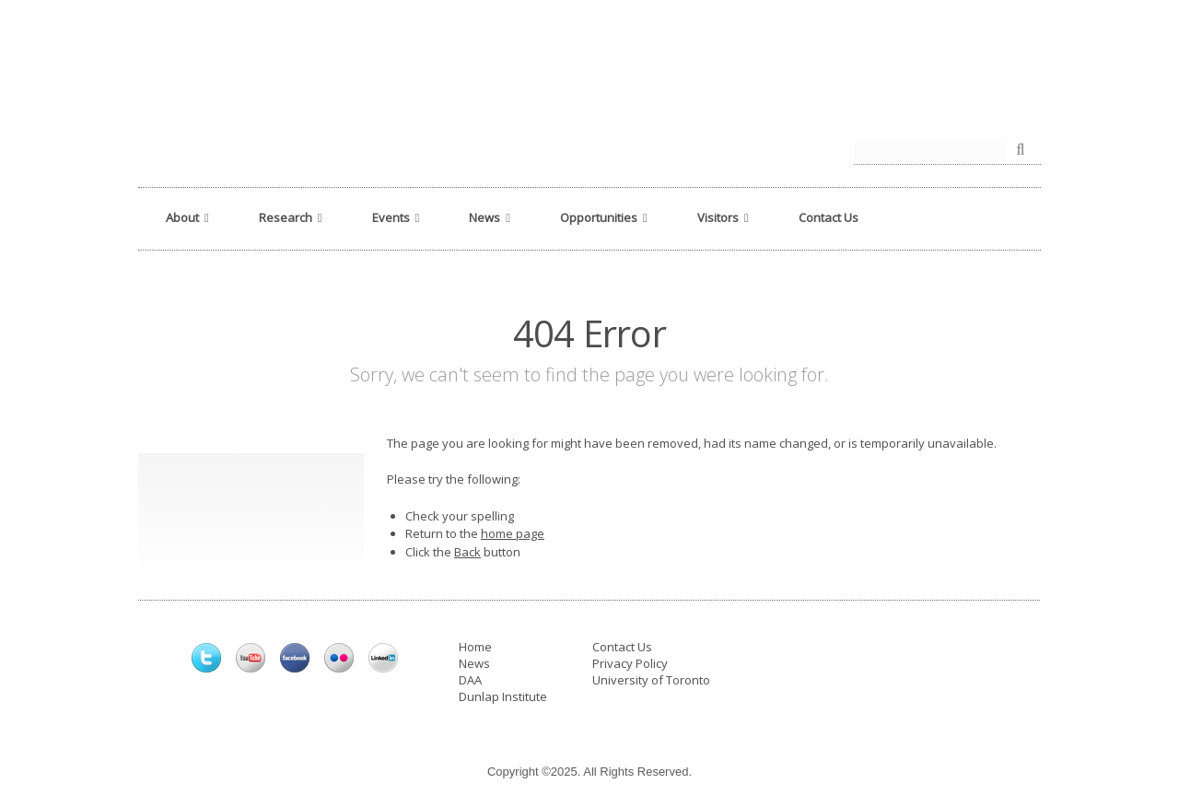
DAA (470, 680)
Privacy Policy (630, 663)
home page (512, 533)
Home (475, 646)
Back (467, 552)
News (474, 663)
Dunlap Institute (503, 696)
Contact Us (622, 646)
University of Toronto (651, 680)
